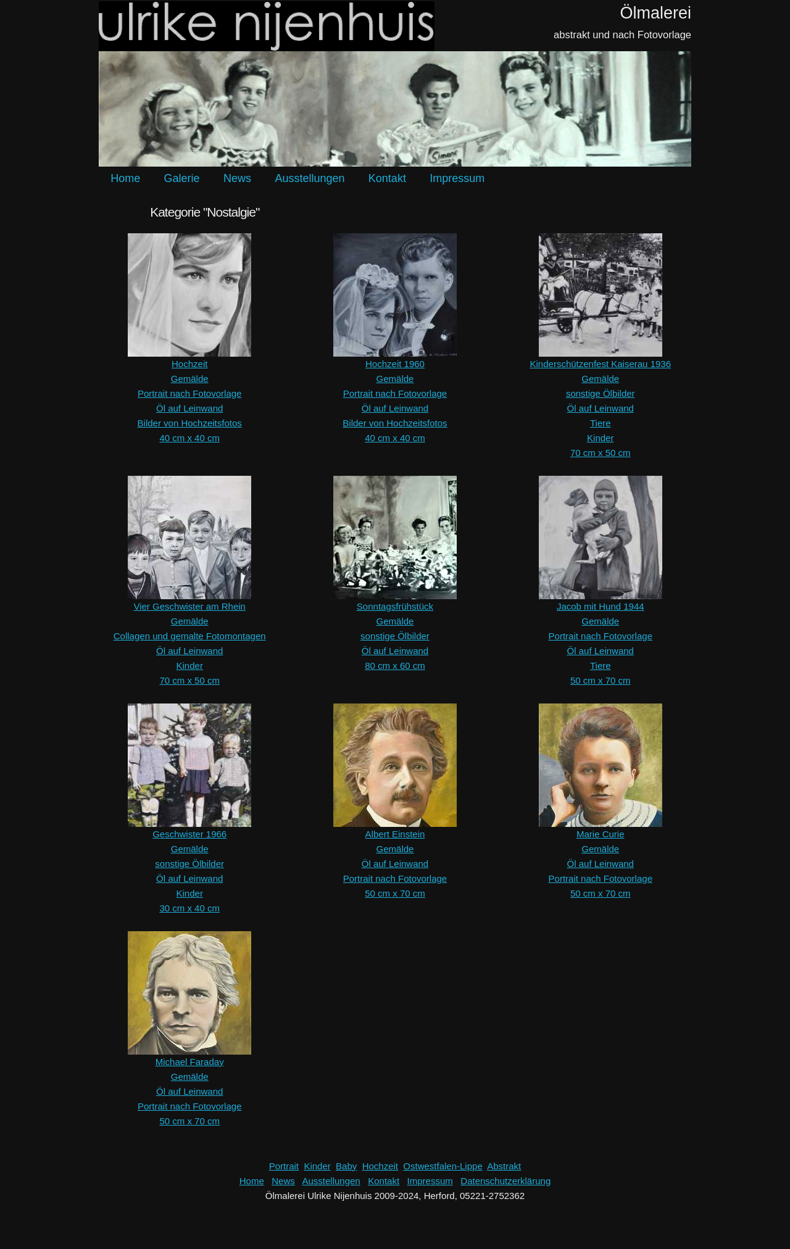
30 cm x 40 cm (189, 908)
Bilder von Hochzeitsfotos (190, 423)
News (237, 178)
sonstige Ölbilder (600, 393)
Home (125, 178)
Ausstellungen (309, 178)
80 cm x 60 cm (395, 665)
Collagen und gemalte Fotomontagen (190, 636)
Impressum (457, 178)
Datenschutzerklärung (505, 1181)
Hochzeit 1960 (395, 364)
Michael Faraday (190, 1061)
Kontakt (387, 178)
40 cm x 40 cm (189, 438)
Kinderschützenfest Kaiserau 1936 (600, 364)
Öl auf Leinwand (189, 408)
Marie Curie (600, 834)
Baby (346, 1166)
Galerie (182, 178)
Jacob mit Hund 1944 (600, 606)
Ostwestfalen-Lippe (442, 1166)
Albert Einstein (395, 834)
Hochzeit (189, 364)
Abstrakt (504, 1166)
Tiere (600, 423)
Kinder (600, 438)
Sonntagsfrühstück (395, 606)
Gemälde (190, 378)
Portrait (284, 1166)
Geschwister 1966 (189, 834)
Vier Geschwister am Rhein (189, 606)
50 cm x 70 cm (600, 680)
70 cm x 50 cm (600, 452)
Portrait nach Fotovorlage (189, 393)
